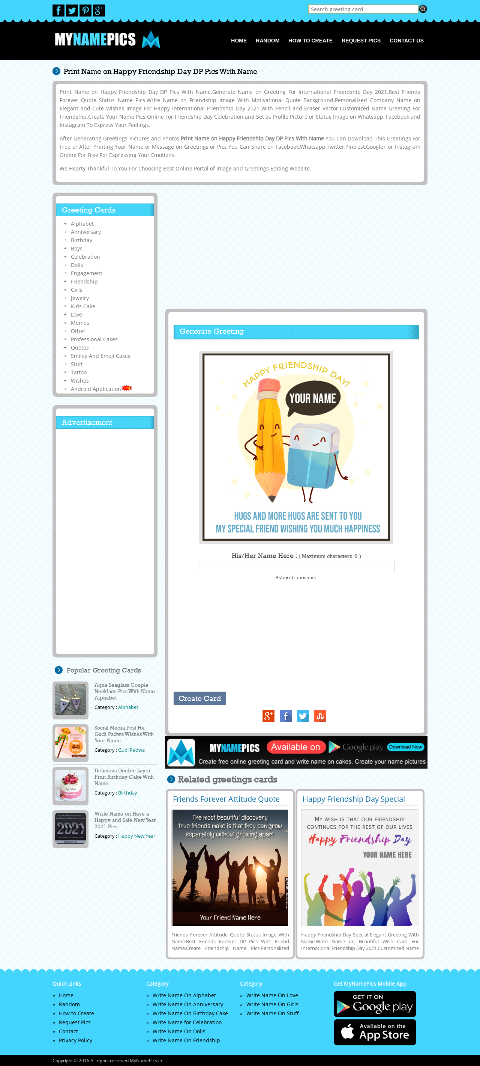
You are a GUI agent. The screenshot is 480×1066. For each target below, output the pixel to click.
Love (76, 314)
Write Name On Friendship (186, 1040)
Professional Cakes (94, 339)
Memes (80, 322)
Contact (68, 1031)
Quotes (80, 347)
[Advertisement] (295, 246)
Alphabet (82, 223)
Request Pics (361, 41)
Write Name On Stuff (272, 1013)
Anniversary (86, 231)
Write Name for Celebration (187, 1022)
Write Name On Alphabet (184, 995)
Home (239, 41)
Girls (76, 289)
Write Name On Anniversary (188, 1004)
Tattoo (79, 372)
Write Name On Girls (272, 1004)
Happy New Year (136, 835)
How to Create (310, 41)
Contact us (407, 41)
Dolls (77, 264)
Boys (76, 248)
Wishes (80, 380)
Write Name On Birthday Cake (190, 1013)
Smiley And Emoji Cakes (100, 355)
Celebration (85, 256)
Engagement (86, 273)
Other (78, 331)
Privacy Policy (75, 1040)
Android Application (101, 388)
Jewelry (80, 298)
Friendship (84, 281)
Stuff (77, 364)
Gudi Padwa (131, 749)
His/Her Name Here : (296, 555)
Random (267, 41)
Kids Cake (83, 306)
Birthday (81, 240)
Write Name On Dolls (179, 1031)
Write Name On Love (272, 995)
